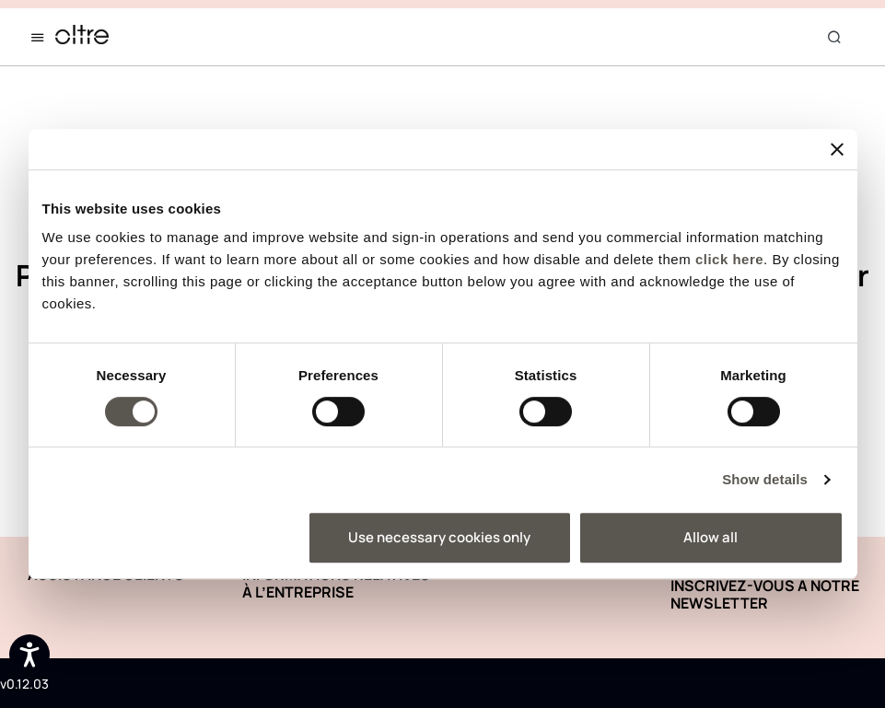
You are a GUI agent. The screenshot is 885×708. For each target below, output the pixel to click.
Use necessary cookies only (439, 537)
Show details (765, 479)
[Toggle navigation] (41, 37)
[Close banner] (837, 149)
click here (729, 259)
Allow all (710, 537)
